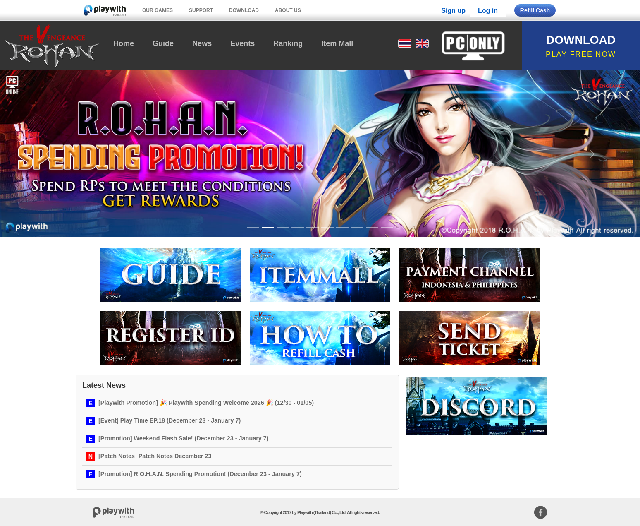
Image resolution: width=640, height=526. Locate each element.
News (202, 43)
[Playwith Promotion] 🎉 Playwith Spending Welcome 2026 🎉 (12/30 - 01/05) (206, 402)
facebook (540, 512)
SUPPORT (201, 10)
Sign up (453, 10)
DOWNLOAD (244, 10)
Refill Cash (535, 10)
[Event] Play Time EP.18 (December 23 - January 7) (169, 420)
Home (123, 43)
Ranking (288, 43)
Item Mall (337, 43)
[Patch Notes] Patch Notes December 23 (155, 456)
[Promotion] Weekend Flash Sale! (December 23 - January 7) (183, 438)
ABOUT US (288, 10)
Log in (488, 10)
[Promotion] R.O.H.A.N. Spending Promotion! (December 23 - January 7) (200, 474)
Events (242, 43)
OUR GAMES (157, 10)
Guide (163, 43)
